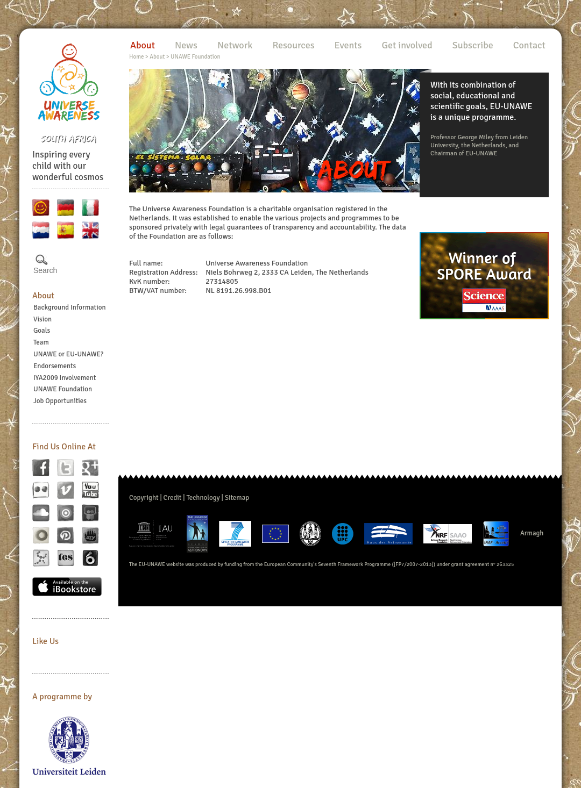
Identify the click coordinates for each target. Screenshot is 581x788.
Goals (41, 330)
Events (348, 45)
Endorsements (54, 366)
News (186, 45)
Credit (173, 497)
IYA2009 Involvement (64, 378)
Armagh (532, 533)
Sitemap (237, 497)
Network (234, 45)
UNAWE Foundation (62, 389)
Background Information (69, 307)
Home (136, 56)
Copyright (144, 497)
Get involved (406, 45)
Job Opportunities (60, 401)
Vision (42, 319)
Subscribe (472, 45)
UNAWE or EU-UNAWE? (68, 354)
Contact (529, 45)
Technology (202, 497)
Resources (293, 45)
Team (41, 342)
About (43, 295)
